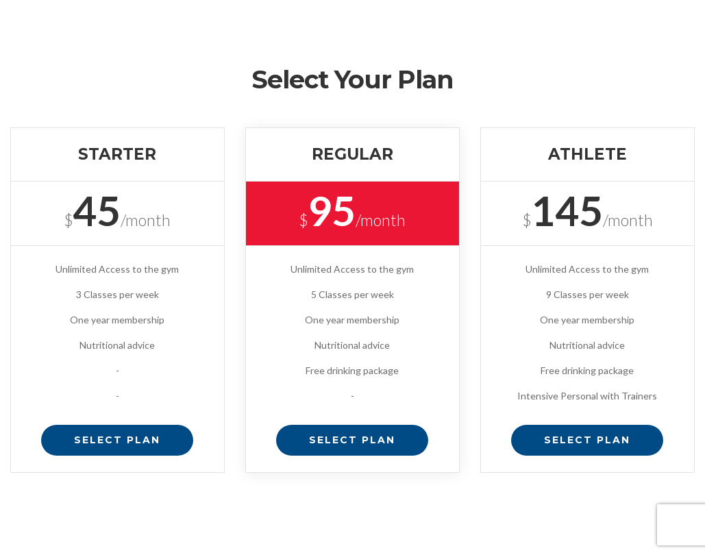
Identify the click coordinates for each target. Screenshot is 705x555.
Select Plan (117, 440)
